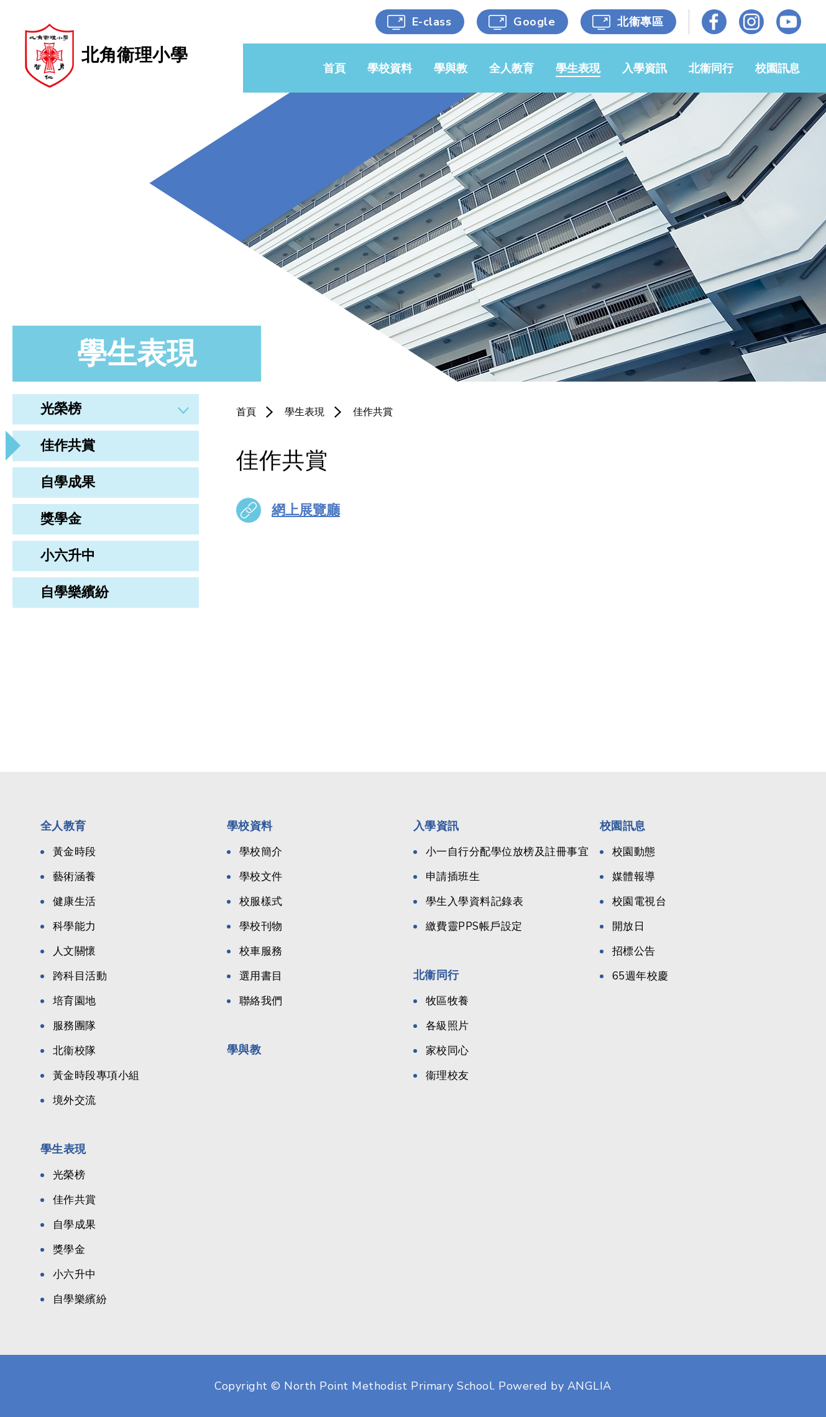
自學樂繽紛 (74, 592)
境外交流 (74, 1100)
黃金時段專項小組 (96, 1075)
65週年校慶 (640, 976)
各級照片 (447, 1026)
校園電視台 (639, 901)
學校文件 (261, 876)
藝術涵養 (74, 876)
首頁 (246, 412)
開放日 (628, 926)
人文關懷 (74, 951)
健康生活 (74, 901)
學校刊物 (261, 926)
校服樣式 (261, 901)
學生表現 (304, 412)
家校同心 (447, 1050)
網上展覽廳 (306, 510)
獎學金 (60, 519)
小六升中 (67, 555)
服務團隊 (74, 1026)
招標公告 (634, 951)
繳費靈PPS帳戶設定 (474, 926)
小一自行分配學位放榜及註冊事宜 (507, 852)
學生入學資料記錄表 (475, 901)
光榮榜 (60, 409)
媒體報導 (634, 876)
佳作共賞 (67, 445)
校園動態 (634, 852)
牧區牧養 (447, 1001)
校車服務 (261, 951)
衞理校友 (447, 1075)
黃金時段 (74, 852)
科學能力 (74, 926)
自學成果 (67, 482)
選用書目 (261, 976)
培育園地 (74, 1001)
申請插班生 (453, 876)
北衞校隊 (74, 1050)
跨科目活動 (80, 976)
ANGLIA (589, 1385)
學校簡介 (261, 852)
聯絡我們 (261, 1001)
